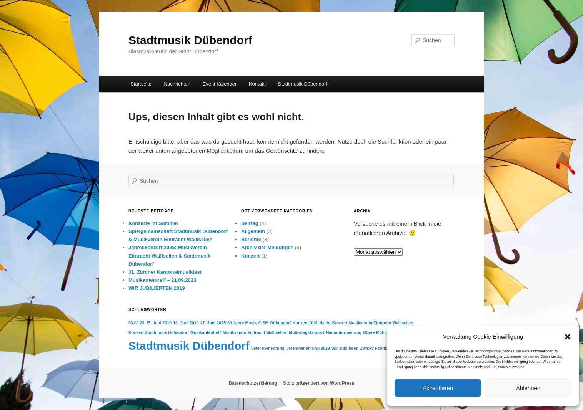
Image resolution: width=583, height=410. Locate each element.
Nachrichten (177, 84)
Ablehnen (528, 388)
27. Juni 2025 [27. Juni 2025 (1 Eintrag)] (213, 323)
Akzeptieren (438, 388)
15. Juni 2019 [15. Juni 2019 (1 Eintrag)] (159, 323)
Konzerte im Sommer (153, 223)
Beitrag (249, 223)
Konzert (250, 256)
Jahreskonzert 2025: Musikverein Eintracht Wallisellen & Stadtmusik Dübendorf (169, 255)
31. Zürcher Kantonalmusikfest (165, 272)
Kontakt (257, 84)
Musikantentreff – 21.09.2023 (162, 280)
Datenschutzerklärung (253, 383)
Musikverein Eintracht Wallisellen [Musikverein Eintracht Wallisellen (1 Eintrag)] (255, 332)
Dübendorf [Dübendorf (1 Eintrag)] (280, 323)
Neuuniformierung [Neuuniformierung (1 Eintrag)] (343, 332)
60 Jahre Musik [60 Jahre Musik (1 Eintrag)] (242, 323)
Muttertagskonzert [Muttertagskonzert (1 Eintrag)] (306, 332)
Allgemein (253, 231)
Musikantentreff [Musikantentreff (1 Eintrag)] (205, 332)
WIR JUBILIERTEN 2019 (156, 288)
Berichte (251, 239)
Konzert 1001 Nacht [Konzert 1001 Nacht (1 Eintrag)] (312, 323)
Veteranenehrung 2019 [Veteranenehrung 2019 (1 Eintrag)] (308, 348)
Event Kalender (219, 84)
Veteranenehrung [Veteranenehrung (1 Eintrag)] (268, 348)
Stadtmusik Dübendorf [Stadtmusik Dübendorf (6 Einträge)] (188, 345)
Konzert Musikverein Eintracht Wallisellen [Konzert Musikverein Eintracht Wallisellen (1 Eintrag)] (372, 323)
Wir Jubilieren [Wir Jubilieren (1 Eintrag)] (344, 348)
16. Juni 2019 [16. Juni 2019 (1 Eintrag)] (185, 323)
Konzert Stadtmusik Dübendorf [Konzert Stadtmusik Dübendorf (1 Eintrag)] (158, 332)
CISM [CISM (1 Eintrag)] (263, 323)
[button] (567, 337)
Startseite (141, 84)
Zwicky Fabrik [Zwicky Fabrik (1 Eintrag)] (373, 348)
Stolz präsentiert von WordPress (318, 383)
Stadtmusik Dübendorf (190, 40)
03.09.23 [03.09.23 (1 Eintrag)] (136, 323)
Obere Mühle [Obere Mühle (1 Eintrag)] (375, 332)
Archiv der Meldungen (267, 247)
